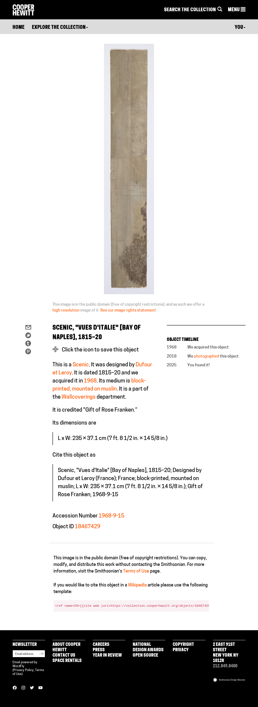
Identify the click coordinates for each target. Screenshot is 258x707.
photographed (206, 357)
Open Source (145, 655)
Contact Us (63, 655)
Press (99, 650)
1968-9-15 (111, 516)
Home (19, 27)
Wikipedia (137, 585)
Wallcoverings (79, 397)
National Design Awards (148, 647)
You (240, 27)
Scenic (81, 365)
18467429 (87, 527)
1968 (90, 381)
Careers (101, 644)
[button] (236, 10)
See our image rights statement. (128, 311)
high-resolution (65, 311)
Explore (60, 27)
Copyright (183, 644)
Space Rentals (67, 661)
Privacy (181, 650)
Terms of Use (136, 571)
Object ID (63, 527)
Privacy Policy (23, 670)
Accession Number (75, 516)
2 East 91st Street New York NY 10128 (225, 652)
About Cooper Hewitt (66, 647)
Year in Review (107, 655)
